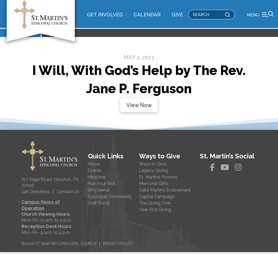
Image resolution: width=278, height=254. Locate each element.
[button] (260, 15)
